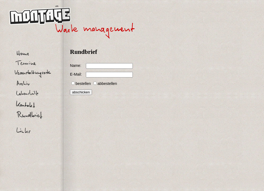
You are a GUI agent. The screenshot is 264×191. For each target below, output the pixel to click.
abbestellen (107, 83)
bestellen (83, 83)
